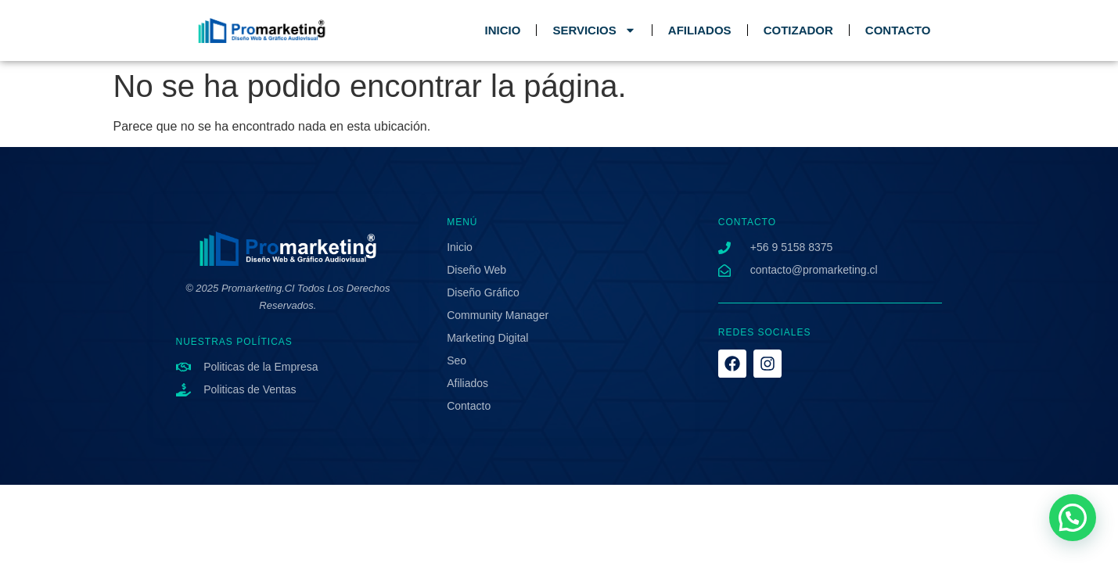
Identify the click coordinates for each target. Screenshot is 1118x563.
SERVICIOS (593, 30)
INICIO (503, 30)
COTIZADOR (798, 30)
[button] (1072, 517)
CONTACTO (898, 30)
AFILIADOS (700, 30)
